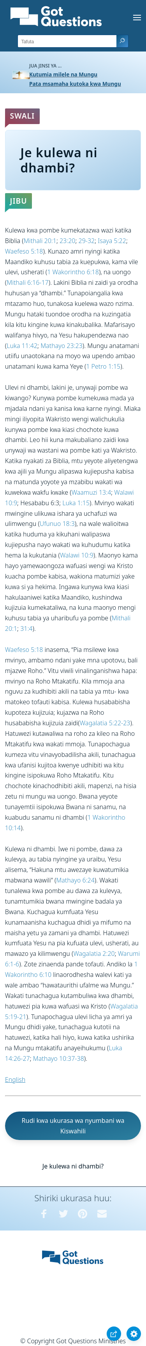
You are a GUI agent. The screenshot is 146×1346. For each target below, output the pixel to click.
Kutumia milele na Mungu (63, 74)
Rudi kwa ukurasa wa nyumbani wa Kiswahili (73, 1125)
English (15, 1079)
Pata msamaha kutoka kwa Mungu (75, 83)
